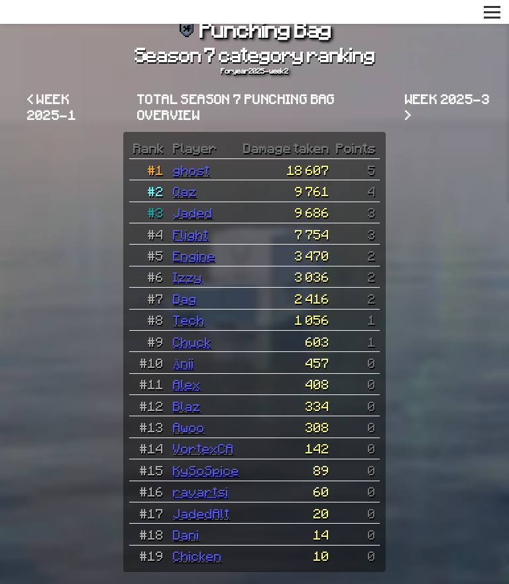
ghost (191, 169)
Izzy (187, 276)
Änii (183, 362)
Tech (189, 319)
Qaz (185, 191)
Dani (186, 534)
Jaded (193, 212)
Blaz (187, 405)
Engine (194, 255)
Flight (191, 234)
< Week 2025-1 (51, 106)
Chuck (192, 341)
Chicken (197, 555)
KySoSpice (206, 470)
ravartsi (201, 491)
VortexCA (203, 448)
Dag (185, 298)
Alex (187, 383)
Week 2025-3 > (447, 106)
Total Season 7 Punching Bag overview (236, 106)
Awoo (189, 427)
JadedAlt (201, 513)
